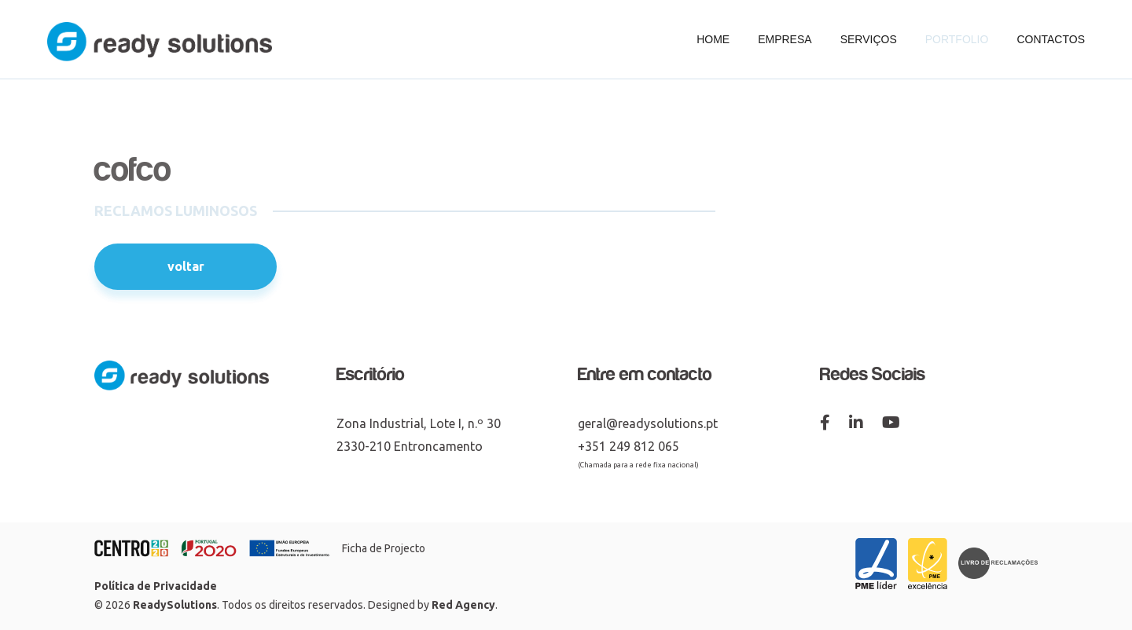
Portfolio (957, 39)
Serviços (868, 39)
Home (713, 39)
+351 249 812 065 (628, 446)
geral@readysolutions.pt (648, 423)
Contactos (1050, 39)
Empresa (784, 39)
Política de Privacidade (155, 586)
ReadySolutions (175, 605)
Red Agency (463, 605)
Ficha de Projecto (383, 548)
